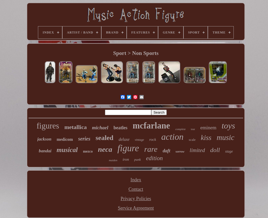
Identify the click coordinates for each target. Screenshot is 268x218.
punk (137, 159)
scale (192, 140)
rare (151, 149)
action (172, 137)
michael (100, 127)
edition (154, 158)
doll (215, 150)
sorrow (180, 151)
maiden (113, 160)
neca (105, 149)
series (84, 139)
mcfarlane (151, 125)
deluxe (124, 139)
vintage (139, 140)
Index (136, 179)
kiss (206, 138)
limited (197, 150)
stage (229, 151)
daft (166, 150)
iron (125, 159)
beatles (120, 127)
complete (180, 129)
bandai (45, 150)
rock (152, 139)
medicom (65, 139)
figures (48, 125)
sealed (104, 138)
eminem (208, 127)
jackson (44, 139)
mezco (88, 151)
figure (128, 148)
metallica (75, 127)
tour (193, 129)
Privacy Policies (136, 198)
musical (67, 149)
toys (228, 125)
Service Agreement (136, 208)
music (225, 137)
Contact (136, 189)
